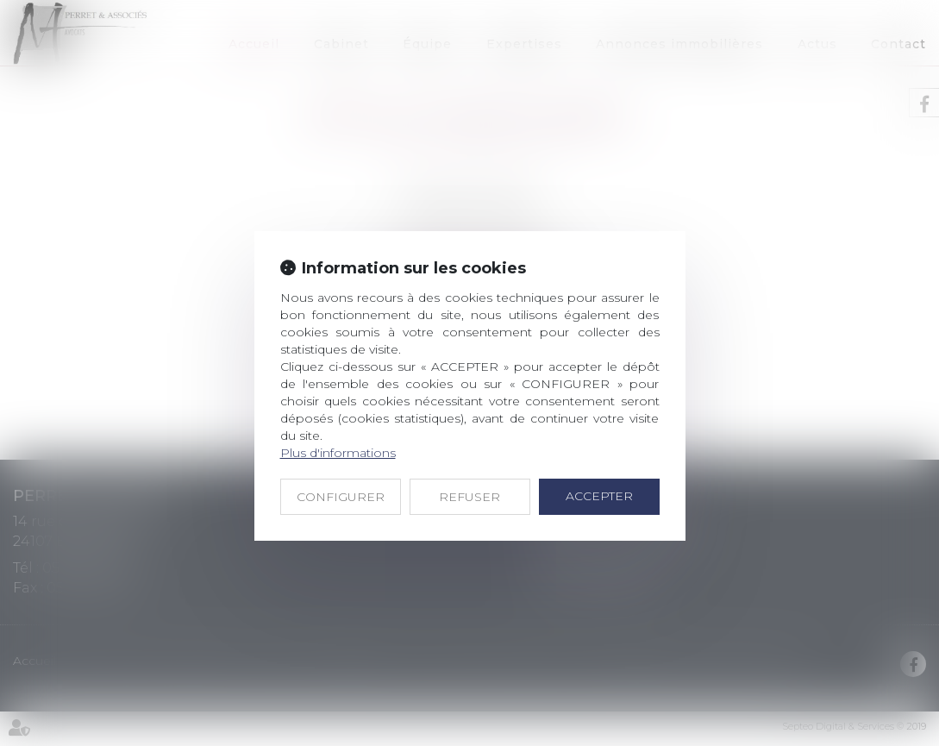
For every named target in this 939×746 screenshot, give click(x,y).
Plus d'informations (338, 453)
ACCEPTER (599, 496)
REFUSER (469, 497)
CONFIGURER (341, 497)
